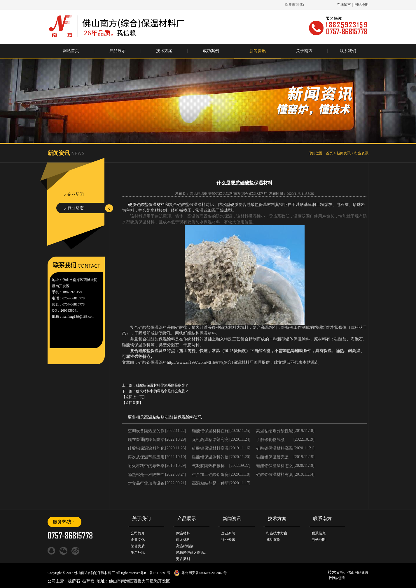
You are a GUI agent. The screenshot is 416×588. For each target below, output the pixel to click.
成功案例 (211, 51)
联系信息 (319, 533)
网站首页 (71, 51)
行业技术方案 (276, 533)
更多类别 (183, 559)
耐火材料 (183, 540)
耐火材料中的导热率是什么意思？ (162, 391)
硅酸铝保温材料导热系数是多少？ (162, 385)
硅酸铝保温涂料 (179, 417)
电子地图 (319, 540)
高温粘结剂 (154, 417)
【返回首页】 (132, 403)
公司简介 (138, 533)
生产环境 (138, 552)
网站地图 (361, 5)
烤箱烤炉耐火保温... (191, 552)
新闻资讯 (257, 51)
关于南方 (304, 51)
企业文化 (138, 540)
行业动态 (75, 208)
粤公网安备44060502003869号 (204, 573)
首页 (329, 153)
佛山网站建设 (357, 573)
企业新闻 (75, 194)
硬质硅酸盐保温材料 (146, 204)
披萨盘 (88, 581)
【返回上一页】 (134, 397)
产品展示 (117, 51)
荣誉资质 (138, 546)
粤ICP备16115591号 (155, 573)
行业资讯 (361, 153)
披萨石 (74, 581)
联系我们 (348, 51)
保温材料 (183, 533)
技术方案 (164, 51)
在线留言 (344, 5)
